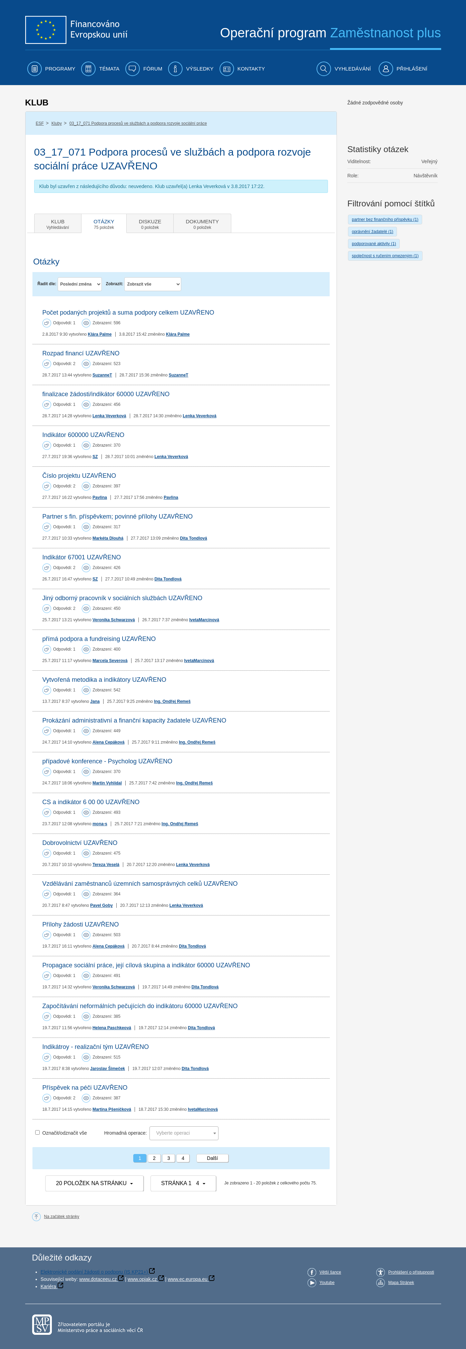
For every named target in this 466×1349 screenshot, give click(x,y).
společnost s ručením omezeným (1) (385, 255)
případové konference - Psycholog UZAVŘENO (107, 761)
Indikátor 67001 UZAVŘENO (81, 557)
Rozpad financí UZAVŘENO (81, 353)
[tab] (58, 223)
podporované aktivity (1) (374, 243)
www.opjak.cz (142, 1279)
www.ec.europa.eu (187, 1279)
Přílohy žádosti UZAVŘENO (80, 924)
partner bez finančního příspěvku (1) (385, 219)
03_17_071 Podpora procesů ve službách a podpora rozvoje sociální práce (138, 123)
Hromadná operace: (125, 1133)
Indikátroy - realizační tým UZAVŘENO (95, 1046)
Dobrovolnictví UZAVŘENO (80, 842)
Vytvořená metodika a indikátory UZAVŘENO (104, 679)
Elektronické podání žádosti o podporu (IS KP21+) (94, 1272)
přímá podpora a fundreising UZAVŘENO (99, 638)
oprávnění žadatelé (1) (372, 231)
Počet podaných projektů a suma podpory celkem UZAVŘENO (128, 312)
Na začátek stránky (61, 1216)
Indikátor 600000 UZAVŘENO (83, 434)
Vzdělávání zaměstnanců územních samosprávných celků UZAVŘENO (140, 883)
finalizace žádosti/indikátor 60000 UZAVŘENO (106, 394)
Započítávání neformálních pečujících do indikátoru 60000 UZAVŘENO (140, 1006)
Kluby (56, 123)
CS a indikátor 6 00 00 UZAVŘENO (91, 802)
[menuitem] (51, 68)
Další (212, 1158)
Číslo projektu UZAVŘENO (79, 475)
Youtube (327, 1282)
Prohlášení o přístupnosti (411, 1272)
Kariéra (48, 1286)
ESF (40, 123)
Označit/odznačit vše (64, 1133)
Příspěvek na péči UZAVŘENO (85, 1087)
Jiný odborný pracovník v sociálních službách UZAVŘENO (122, 598)
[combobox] (184, 1133)
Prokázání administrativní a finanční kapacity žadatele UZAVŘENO (134, 720)
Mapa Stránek (401, 1282)
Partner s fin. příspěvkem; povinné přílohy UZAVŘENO (117, 516)
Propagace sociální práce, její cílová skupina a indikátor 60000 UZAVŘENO (146, 965)
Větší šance (330, 1272)
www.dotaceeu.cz (98, 1279)
